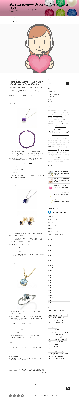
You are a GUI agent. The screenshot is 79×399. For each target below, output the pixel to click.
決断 (64, 152)
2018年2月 (50, 290)
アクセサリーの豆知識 (52, 94)
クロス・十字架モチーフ (60, 117)
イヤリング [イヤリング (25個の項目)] (52, 320)
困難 (53, 147)
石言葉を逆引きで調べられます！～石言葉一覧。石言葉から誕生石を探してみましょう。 (61, 173)
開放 (68, 159)
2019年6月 (50, 250)
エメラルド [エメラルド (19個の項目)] (60, 320)
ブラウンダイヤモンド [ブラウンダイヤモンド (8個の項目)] (54, 346)
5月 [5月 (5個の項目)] (50, 313)
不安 (66, 142)
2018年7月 (50, 277)
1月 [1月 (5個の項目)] (50, 310)
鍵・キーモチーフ (61, 159)
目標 (53, 154)
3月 (52, 108)
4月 (53, 108)
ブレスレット (40, 358)
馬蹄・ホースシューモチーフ (55, 161)
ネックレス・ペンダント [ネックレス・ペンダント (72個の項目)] (55, 337)
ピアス (36, 358)
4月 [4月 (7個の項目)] (63, 310)
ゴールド (54, 119)
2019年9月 (50, 242)
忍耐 (51, 150)
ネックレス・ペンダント (31, 358)
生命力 (50, 154)
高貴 (62, 161)
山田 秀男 (17, 79)
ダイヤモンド (60, 123)
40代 (53, 110)
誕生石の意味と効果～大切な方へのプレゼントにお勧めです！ (22, 18)
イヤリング (17, 358)
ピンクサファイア (62, 135)
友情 (68, 146)
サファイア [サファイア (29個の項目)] (52, 325)
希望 (62, 147)
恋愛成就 (55, 150)
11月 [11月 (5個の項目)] (60, 315)
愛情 (61, 150)
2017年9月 (50, 302)
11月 (65, 108)
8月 (60, 108)
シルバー (53, 121)
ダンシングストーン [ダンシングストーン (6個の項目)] (63, 332)
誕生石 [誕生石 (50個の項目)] (61, 358)
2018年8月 (50, 275)
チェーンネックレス (55, 125)
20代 (49, 110)
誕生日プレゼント (51, 99)
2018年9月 (50, 272)
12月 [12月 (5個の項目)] (65, 315)
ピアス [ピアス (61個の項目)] (51, 341)
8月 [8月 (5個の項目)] (63, 313)
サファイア (21, 358)
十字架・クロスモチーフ (59, 146)
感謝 (63, 150)
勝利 (54, 146)
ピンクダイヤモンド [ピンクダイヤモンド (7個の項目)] (53, 344)
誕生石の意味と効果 (42, 18)
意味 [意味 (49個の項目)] (61, 353)
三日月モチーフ (62, 142)
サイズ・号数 (58, 119)
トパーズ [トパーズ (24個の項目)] (51, 334)
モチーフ (64, 140)
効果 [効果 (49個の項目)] (50, 353)
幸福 (66, 147)
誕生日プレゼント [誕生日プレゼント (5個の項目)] (53, 358)
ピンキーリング (55, 135)
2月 (50, 108)
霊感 (49, 161)
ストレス (56, 121)
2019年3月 (50, 257)
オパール (60, 116)
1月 (48, 108)
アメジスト (13, 358)
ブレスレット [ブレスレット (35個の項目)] (52, 349)
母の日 (61, 152)
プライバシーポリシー (14, 21)
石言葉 (20, 359)
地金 (55, 147)
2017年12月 (50, 295)
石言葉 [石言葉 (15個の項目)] (60, 356)
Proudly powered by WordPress (52, 395)
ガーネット (65, 116)
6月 (56, 108)
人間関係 (53, 144)
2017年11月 (50, 297)
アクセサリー (51, 91)
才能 (49, 152)
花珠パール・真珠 (64, 155)
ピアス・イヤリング (52, 225)
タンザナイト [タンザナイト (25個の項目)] (52, 327)
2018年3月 (50, 287)
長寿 (66, 159)
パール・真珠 (63, 132)
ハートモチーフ (57, 132)
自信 (51, 155)
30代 (51, 110)
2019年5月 (50, 252)
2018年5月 (50, 282)
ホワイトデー (51, 140)
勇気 (52, 146)
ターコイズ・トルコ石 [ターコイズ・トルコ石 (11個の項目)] (54, 329)
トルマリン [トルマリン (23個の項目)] (59, 334)
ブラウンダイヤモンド (57, 136)
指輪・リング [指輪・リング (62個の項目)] (52, 356)
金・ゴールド (53, 159)
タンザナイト (62, 121)
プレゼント (50, 96)
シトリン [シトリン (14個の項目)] (60, 325)
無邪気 (66, 152)
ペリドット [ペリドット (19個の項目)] (61, 349)
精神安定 (61, 154)
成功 (68, 150)
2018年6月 (50, 280)
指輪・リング (16, 359)
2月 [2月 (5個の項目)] (54, 310)
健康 (59, 144)
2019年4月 (50, 255)
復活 (49, 150)
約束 (64, 154)
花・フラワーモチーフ (56, 155)
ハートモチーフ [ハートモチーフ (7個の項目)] (53, 339)
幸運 (68, 147)
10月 (63, 108)
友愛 (49, 147)
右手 (51, 147)
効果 (49, 146)
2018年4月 (50, 285)
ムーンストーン (59, 140)
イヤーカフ (63, 114)
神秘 (58, 154)
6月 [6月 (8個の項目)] (54, 313)
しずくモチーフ (57, 110)
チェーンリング (63, 125)
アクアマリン (64, 110)
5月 (55, 108)
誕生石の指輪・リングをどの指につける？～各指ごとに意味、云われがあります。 (61, 180)
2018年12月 (50, 265)
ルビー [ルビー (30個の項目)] (61, 351)
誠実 (25, 359)
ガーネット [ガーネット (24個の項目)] (59, 322)
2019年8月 (50, 245)
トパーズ (24, 358)
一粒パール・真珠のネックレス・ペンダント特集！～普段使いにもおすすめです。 (61, 201)
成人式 (66, 150)
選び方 (67, 157)
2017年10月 (50, 300)
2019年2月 (50, 260)
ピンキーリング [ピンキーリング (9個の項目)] (59, 341)
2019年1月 (50, 262)
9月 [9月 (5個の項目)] (50, 315)
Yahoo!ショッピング (52, 208)
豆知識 (64, 157)
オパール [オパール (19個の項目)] (51, 322)
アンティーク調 (61, 112)
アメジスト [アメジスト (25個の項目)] (61, 317)
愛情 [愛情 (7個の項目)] (66, 353)
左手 (60, 147)
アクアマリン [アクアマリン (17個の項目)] (52, 317)
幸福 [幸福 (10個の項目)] (56, 353)
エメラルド (55, 116)
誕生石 (23, 359)
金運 (57, 159)
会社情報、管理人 (52, 18)
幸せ (64, 147)
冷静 (67, 144)
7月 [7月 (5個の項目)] (59, 313)
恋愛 (53, 150)
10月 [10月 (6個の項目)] (55, 315)
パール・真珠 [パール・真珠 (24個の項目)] (62, 339)
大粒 (58, 147)
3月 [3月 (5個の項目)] (59, 310)
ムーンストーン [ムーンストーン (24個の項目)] (53, 351)
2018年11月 (50, 267)
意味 (13, 359)
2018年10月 (50, 270)
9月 (61, 108)
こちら (30, 163)
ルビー (57, 142)
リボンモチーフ (52, 142)
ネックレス (51, 129)
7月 (58, 108)
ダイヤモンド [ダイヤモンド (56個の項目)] (52, 332)
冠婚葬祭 (65, 144)
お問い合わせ (62, 18)
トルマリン (63, 127)
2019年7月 (50, 247)
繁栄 (67, 154)
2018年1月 (50, 292)
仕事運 (56, 144)
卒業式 (66, 146)
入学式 (61, 144)
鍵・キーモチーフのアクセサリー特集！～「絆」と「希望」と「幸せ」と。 (61, 194)
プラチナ (58, 138)
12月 (68, 108)
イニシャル (66, 112)
